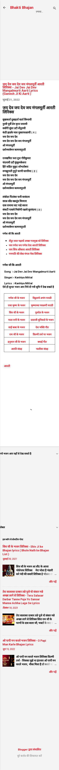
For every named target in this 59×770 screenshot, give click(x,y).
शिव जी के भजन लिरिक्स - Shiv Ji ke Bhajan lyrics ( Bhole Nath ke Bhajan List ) (26, 557)
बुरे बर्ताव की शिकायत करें (29, 763)
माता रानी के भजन (16, 327)
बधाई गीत (42, 349)
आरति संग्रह (16, 356)
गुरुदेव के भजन (42, 319)
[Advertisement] (29, 55)
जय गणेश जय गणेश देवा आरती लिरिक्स (27, 252)
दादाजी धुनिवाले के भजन (42, 327)
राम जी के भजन (16, 341)
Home (17, 18)
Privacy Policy (36, 18)
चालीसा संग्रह (42, 356)
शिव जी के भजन (16, 319)
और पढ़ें (52, 589)
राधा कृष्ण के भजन (16, 312)
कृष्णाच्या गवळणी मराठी (42, 312)
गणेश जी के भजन (16, 305)
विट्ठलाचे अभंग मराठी (42, 305)
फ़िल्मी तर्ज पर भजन (42, 341)
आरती (7, 373)
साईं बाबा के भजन (16, 334)
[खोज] (54, 8)
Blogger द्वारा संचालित (29, 756)
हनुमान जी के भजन (16, 349)
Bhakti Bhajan (21, 7)
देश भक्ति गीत (42, 334)
